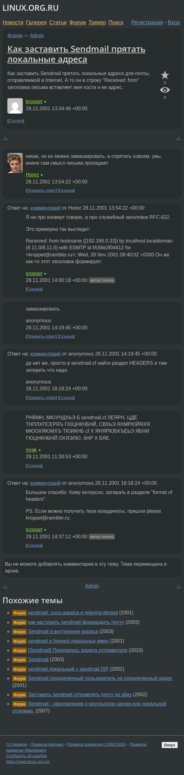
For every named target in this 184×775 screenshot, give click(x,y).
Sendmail (38, 659)
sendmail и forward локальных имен (68, 641)
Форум (77, 22)
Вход (174, 22)
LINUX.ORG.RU (30, 7)
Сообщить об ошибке (26, 755)
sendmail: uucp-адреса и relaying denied (73, 612)
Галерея (36, 22)
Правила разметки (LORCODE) (96, 744)
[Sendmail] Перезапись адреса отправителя (77, 650)
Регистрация (147, 22)
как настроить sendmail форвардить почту (76, 622)
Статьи (58, 22)
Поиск (115, 22)
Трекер (97, 22)
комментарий (45, 208)
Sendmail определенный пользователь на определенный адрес (100, 678)
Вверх (169, 745)
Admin (37, 35)
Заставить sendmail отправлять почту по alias (80, 694)
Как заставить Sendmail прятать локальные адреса (76, 54)
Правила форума (47, 744)
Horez (32, 174)
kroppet (34, 101)
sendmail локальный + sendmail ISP (68, 669)
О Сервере (16, 744)
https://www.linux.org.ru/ (27, 761)
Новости (12, 22)
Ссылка (16, 120)
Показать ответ (41, 190)
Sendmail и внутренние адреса (63, 631)
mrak (31, 449)
